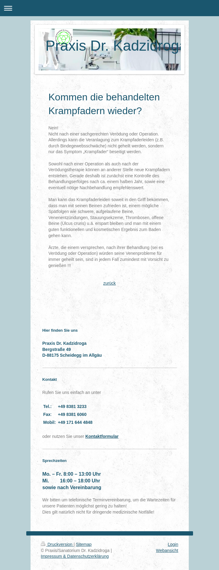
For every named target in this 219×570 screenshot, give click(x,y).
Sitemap (84, 544)
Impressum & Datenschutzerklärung (75, 556)
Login (173, 544)
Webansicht (167, 550)
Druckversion (57, 544)
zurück (109, 283)
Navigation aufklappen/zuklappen (109, 8)
